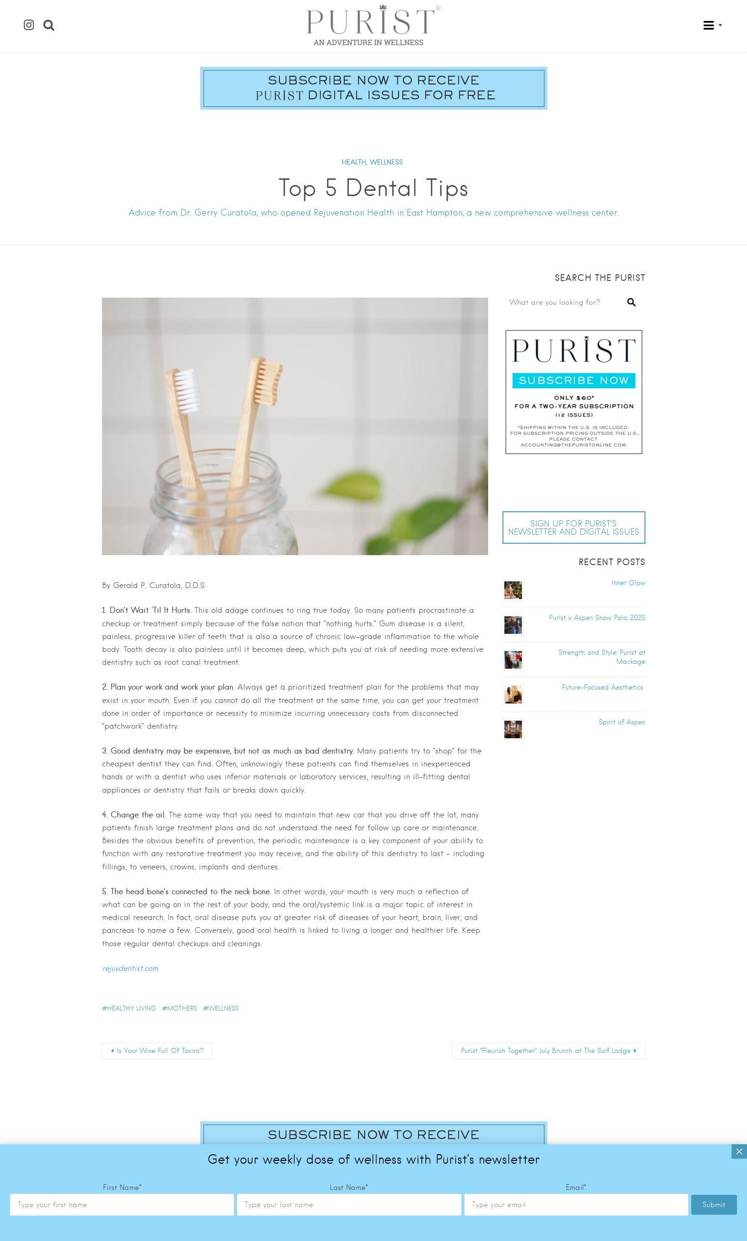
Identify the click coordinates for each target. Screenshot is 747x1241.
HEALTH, (355, 162)
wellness (223, 1008)
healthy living (131, 1008)
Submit (714, 753)
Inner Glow (628, 583)
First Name (122, 736)
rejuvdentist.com (130, 968)
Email (576, 736)
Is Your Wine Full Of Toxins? (160, 1051)
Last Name (349, 736)
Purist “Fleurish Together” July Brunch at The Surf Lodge (546, 1051)
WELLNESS (386, 162)
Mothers (182, 1008)
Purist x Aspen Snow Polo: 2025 (597, 617)
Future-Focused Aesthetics (603, 687)
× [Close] (739, 700)
